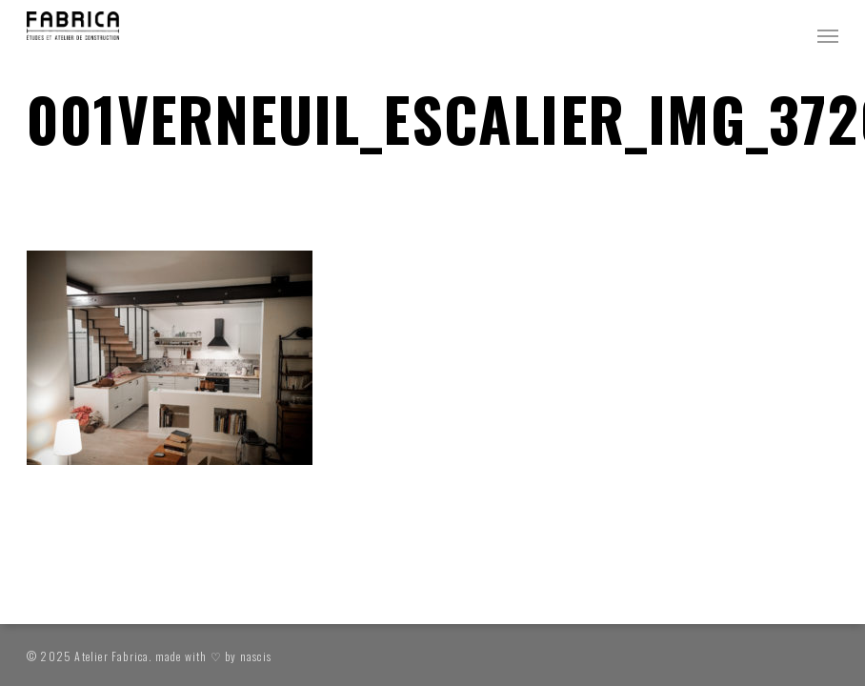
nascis (256, 656)
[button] (827, 35)
